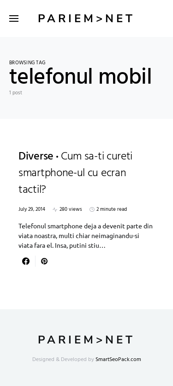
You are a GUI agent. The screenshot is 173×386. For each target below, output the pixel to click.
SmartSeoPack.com (118, 359)
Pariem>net (86, 18)
